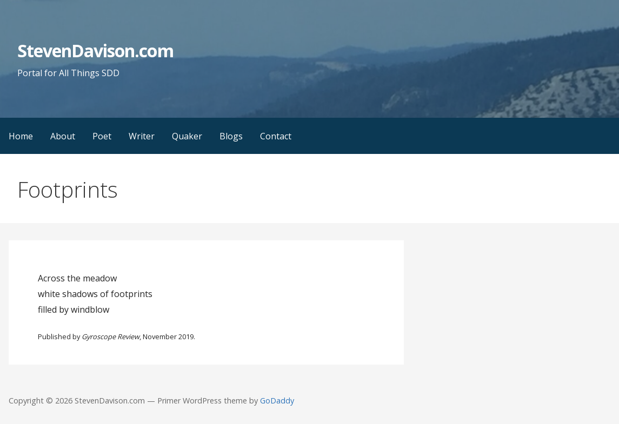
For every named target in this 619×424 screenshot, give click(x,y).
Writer (142, 136)
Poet (101, 136)
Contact (275, 136)
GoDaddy (277, 400)
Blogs (231, 136)
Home (21, 136)
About (62, 136)
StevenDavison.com (95, 50)
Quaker (187, 136)
